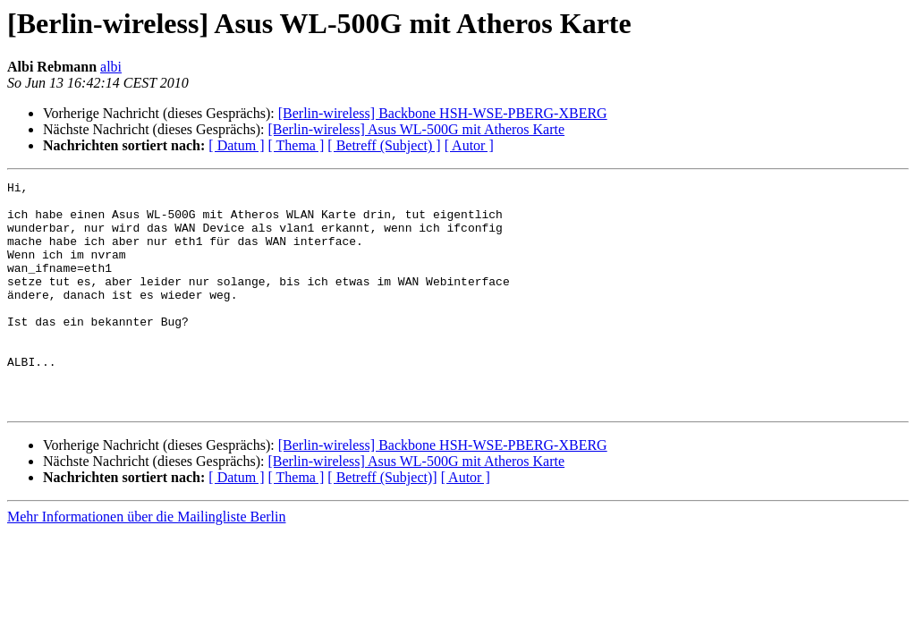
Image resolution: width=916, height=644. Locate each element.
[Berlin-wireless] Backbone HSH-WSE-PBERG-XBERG (442, 113)
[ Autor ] (469, 145)
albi (111, 66)
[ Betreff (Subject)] (382, 522)
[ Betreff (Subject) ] (383, 145)
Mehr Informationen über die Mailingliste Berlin (146, 562)
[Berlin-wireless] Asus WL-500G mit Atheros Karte (415, 129)
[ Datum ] (236, 145)
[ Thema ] (296, 145)
